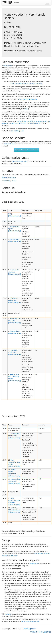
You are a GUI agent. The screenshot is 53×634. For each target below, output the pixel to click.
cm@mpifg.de (21, 121)
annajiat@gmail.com (43, 121)
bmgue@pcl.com (20, 123)
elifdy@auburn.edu (8, 123)
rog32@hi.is (31, 121)
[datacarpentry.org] (14, 272)
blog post (8, 614)
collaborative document (19, 161)
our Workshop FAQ (17, 131)
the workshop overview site (30, 621)
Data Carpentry (7, 66)
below (26, 109)
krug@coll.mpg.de (34, 123)
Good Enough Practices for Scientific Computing (26, 83)
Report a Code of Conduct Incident (26, 150)
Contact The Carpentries (40, 632)
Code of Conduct (9, 144)
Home (16, 3)
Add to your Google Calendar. (27, 99)
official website (34, 563)
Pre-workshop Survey (9, 178)
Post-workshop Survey (9, 181)
